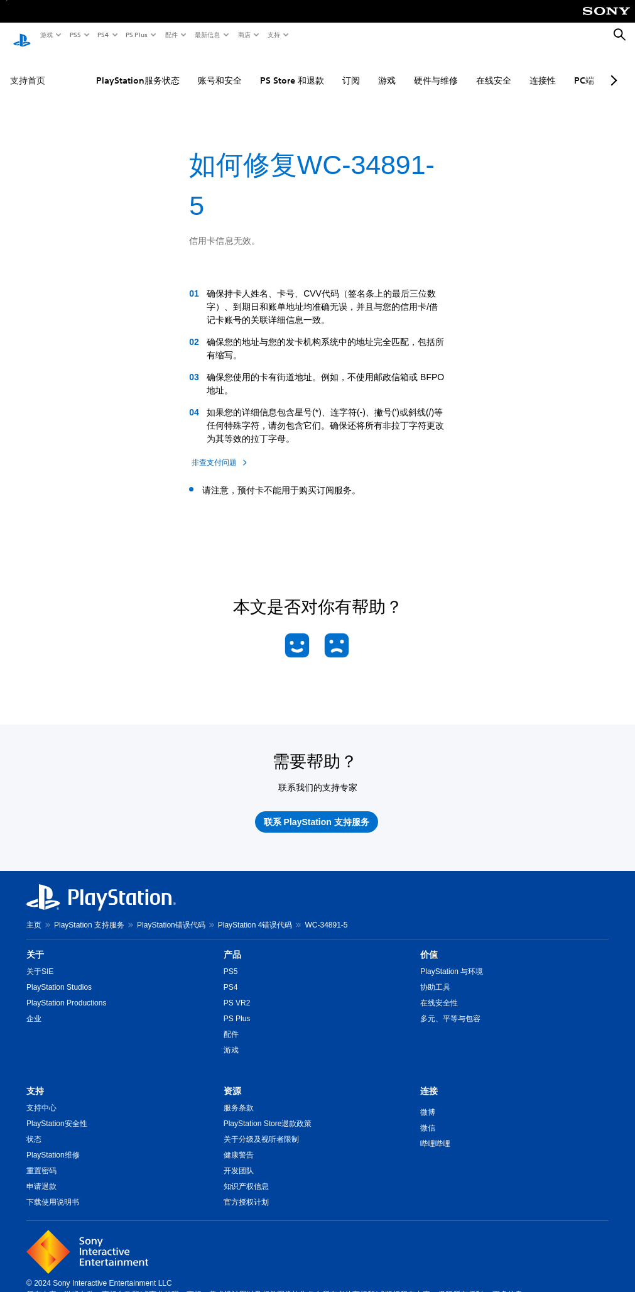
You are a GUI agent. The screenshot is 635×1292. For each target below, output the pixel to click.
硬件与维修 (407, 68)
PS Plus (136, 34)
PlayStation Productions (66, 991)
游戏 (46, 34)
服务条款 (239, 1096)
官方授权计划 (246, 1190)
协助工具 (435, 975)
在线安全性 (439, 991)
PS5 (74, 34)
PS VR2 (237, 991)
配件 (171, 34)
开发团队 (239, 1158)
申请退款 (41, 1174)
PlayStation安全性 (56, 1111)
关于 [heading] (35, 943)
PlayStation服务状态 (109, 68)
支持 (273, 34)
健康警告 (239, 1143)
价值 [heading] (429, 943)
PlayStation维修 (53, 1143)
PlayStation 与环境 (451, 959)
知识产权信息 (246, 1174)
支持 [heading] (35, 1079)
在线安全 (464, 68)
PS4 (102, 34)
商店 (243, 34)
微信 (427, 1116)
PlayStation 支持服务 (89, 913)
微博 (427, 1100)
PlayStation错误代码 (171, 913)
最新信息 (206, 34)
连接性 (514, 68)
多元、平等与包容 (450, 1006)
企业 (33, 1006)
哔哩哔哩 (435, 1131)
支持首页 (27, 68)
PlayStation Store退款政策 (268, 1111)
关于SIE (39, 959)
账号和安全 (191, 68)
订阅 (322, 68)
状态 (33, 1127)
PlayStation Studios (59, 975)
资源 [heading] (232, 1079)
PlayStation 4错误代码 (255, 913)
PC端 (555, 68)
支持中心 (41, 1096)
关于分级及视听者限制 (261, 1127)
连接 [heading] (429, 1079)
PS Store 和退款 (263, 68)
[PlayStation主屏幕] (22, 35)
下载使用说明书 (52, 1190)
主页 (33, 913)
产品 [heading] (232, 943)
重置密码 (41, 1158)
